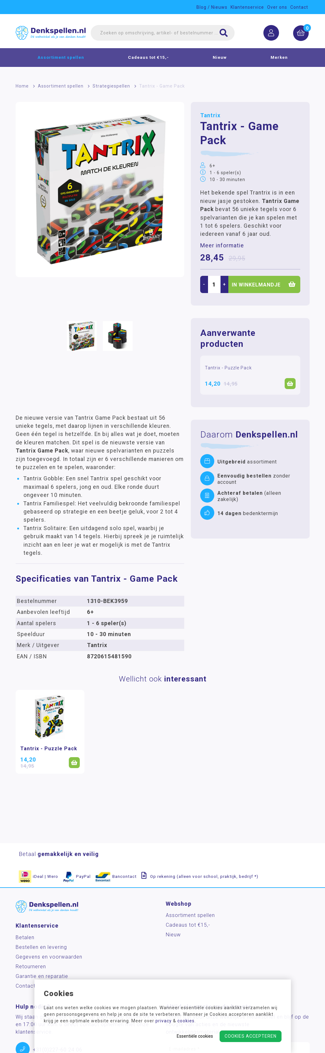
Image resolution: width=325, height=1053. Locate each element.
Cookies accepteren (251, 1036)
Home (22, 86)
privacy (163, 1020)
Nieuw (220, 58)
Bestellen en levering (41, 947)
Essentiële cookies (195, 1036)
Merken (279, 58)
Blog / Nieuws (211, 7)
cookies (186, 1020)
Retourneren (31, 966)
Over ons (277, 7)
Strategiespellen (111, 86)
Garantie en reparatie (42, 976)
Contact (299, 7)
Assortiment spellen (61, 58)
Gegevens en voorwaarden (49, 957)
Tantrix (210, 115)
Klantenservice (247, 7)
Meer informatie (222, 245)
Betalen (25, 937)
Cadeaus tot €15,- (148, 58)
